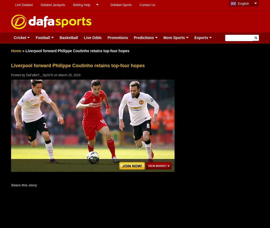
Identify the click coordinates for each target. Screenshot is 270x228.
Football (43, 38)
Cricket (20, 38)
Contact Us (147, 5)
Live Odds (93, 38)
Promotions (118, 38)
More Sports (174, 38)
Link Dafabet (24, 5)
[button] (256, 38)
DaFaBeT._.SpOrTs (39, 75)
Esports (201, 38)
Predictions (144, 38)
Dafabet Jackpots (53, 5)
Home (16, 51)
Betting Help (81, 5)
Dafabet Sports (121, 5)
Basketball (69, 38)
